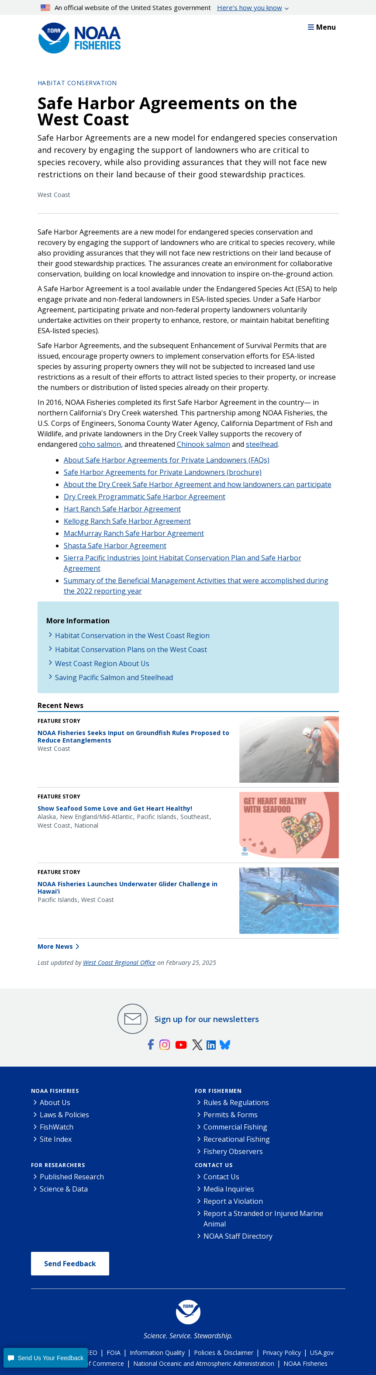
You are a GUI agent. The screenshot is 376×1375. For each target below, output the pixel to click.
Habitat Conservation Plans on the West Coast (131, 649)
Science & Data (64, 1189)
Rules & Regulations (236, 1102)
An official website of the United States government (161, 7)
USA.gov (322, 1352)
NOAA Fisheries (55, 1091)
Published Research (72, 1177)
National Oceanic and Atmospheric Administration (203, 1363)
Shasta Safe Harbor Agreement (115, 545)
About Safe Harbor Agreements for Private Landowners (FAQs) (166, 460)
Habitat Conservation (77, 83)
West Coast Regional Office (119, 962)
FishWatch (56, 1127)
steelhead (262, 444)
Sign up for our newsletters (207, 1019)
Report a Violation (233, 1201)
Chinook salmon (203, 444)
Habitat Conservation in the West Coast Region (132, 635)
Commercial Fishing (235, 1127)
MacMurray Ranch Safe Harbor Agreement (134, 533)
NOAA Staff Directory (238, 1236)
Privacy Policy (281, 1352)
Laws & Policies (64, 1114)
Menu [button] (322, 27)
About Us (55, 1102)
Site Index (56, 1139)
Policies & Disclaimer (223, 1352)
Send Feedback (70, 1263)
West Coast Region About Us (102, 663)
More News (55, 946)
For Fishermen (218, 1091)
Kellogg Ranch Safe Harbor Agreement (127, 521)
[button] (45, 1358)
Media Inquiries (229, 1189)
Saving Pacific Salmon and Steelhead (114, 677)
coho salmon (100, 444)
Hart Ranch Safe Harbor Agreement (122, 509)
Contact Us (214, 1165)
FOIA (114, 1352)
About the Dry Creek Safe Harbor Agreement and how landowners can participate (197, 484)
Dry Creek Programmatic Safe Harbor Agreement (144, 496)
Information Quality (157, 1352)
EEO (91, 1352)
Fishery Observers (233, 1151)
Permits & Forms (231, 1114)
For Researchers (58, 1165)
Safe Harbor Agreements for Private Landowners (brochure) (163, 472)
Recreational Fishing (237, 1139)
